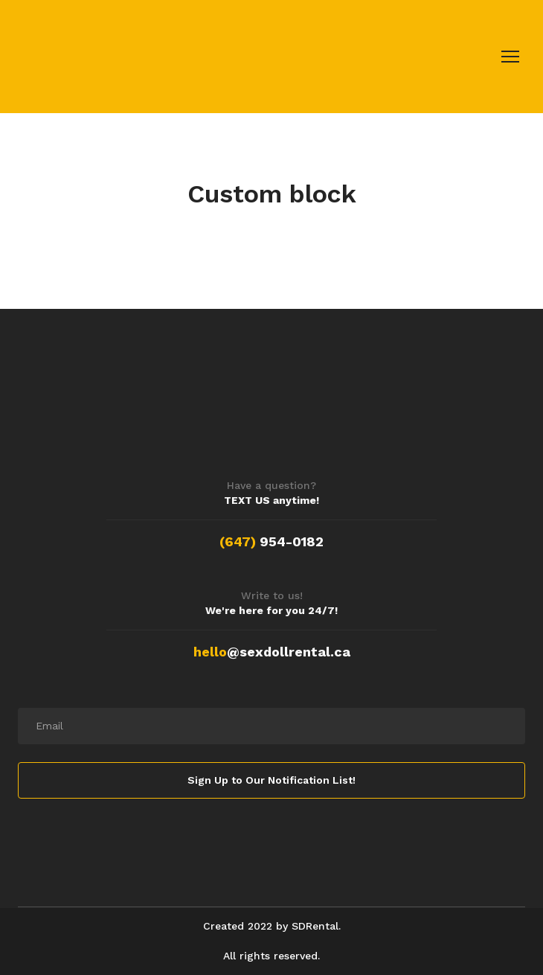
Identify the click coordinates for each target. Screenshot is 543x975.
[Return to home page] (119, 56)
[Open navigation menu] (510, 56)
